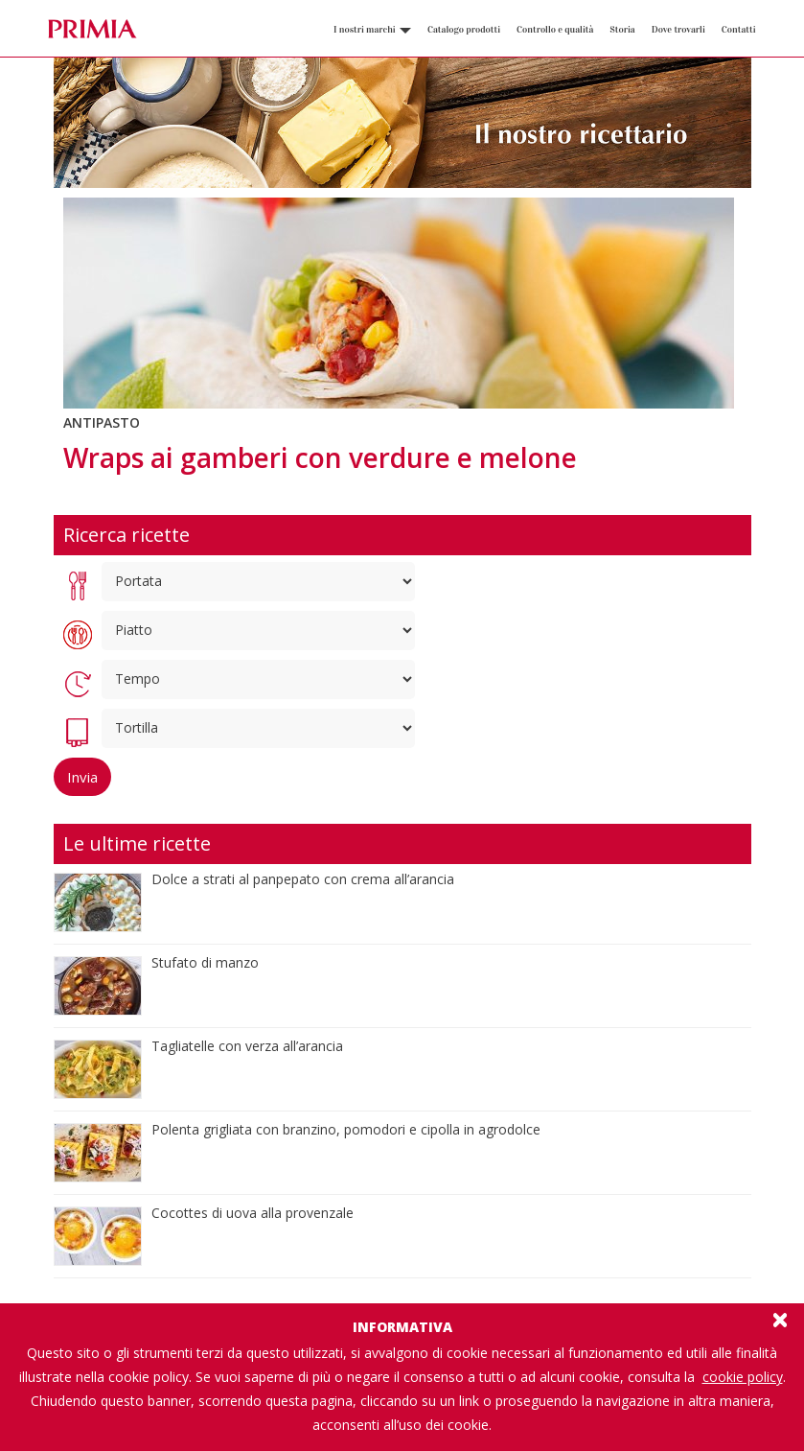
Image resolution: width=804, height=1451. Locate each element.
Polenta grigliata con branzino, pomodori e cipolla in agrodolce (345, 1129)
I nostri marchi (372, 29)
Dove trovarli (678, 29)
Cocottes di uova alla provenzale (252, 1213)
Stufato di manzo (205, 962)
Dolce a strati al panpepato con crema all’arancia (302, 879)
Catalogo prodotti (463, 29)
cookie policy (742, 1377)
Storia (621, 29)
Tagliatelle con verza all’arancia (247, 1046)
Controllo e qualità (555, 29)
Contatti (739, 29)
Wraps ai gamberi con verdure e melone (320, 457)
